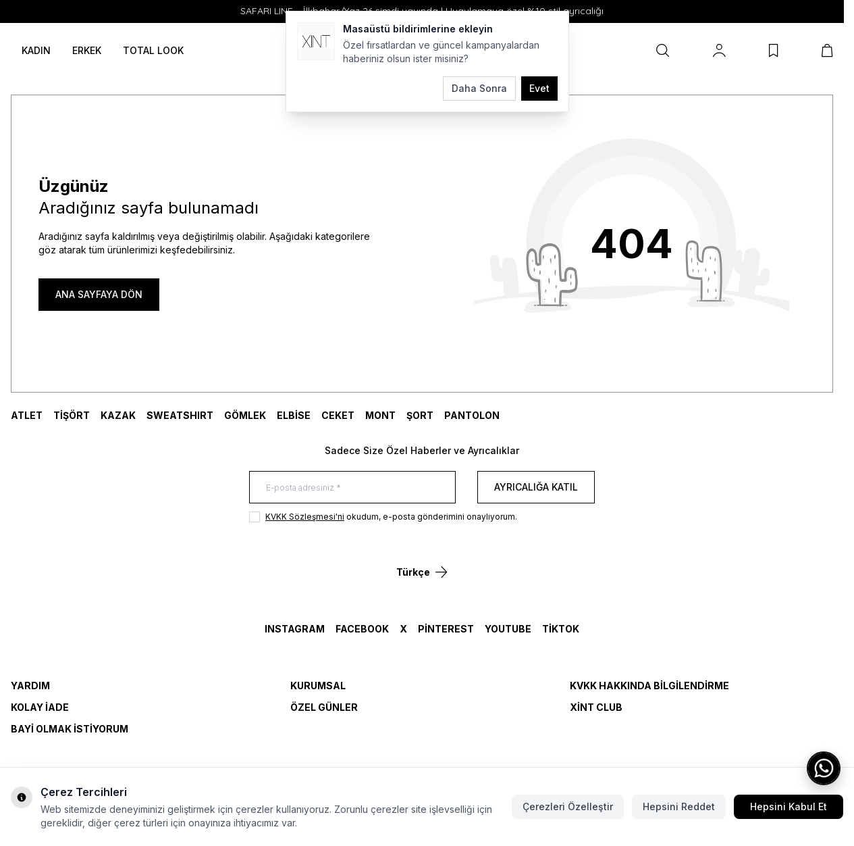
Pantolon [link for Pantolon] (472, 415)
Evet (539, 88)
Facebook (362, 628)
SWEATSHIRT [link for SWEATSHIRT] (179, 415)
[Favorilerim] (773, 50)
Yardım (30, 685)
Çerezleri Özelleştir (568, 806)
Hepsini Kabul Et (788, 806)
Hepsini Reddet (679, 806)
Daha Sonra (479, 88)
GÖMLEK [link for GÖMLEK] (245, 415)
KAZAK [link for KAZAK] (118, 415)
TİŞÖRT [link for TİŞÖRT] (71, 415)
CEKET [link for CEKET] (337, 415)
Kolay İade (40, 707)
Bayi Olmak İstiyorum (69, 729)
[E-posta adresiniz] (352, 487)
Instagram (295, 628)
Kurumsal (318, 685)
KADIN (36, 50)
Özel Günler (324, 707)
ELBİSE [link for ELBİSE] (294, 415)
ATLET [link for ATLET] (27, 415)
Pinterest (446, 628)
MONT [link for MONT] (380, 415)
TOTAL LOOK (153, 50)
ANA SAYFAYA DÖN (98, 294)
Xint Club (596, 707)
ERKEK (86, 50)
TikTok (560, 628)
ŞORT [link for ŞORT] (419, 415)
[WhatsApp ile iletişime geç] (823, 768)
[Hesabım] (719, 50)
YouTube (508, 628)
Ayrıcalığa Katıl (536, 487)
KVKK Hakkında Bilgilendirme (649, 685)
